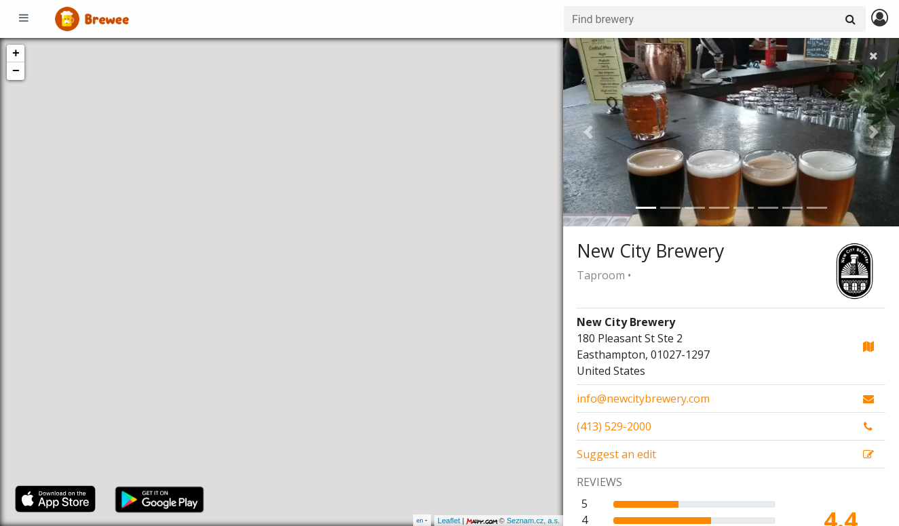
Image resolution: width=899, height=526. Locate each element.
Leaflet (449, 521)
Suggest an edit (616, 454)
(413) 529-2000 (614, 426)
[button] (588, 132)
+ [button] (16, 53)
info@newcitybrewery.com (643, 398)
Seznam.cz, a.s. (533, 521)
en (420, 520)
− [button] (16, 71)
